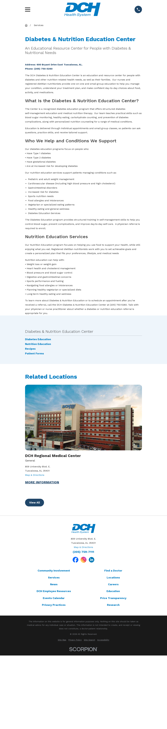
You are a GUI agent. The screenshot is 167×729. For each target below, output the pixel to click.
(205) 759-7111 (83, 635)
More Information (42, 565)
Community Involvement (54, 653)
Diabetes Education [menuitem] (38, 422)
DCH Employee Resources (54, 674)
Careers (113, 667)
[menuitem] (62, 723)
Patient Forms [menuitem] (34, 437)
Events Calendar (54, 681)
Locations (113, 660)
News (53, 667)
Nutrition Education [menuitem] (38, 427)
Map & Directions (34, 558)
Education (113, 674)
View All (34, 585)
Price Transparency (113, 681)
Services (54, 660)
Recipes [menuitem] (30, 432)
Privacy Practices (53, 688)
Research (113, 688)
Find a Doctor (113, 653)
